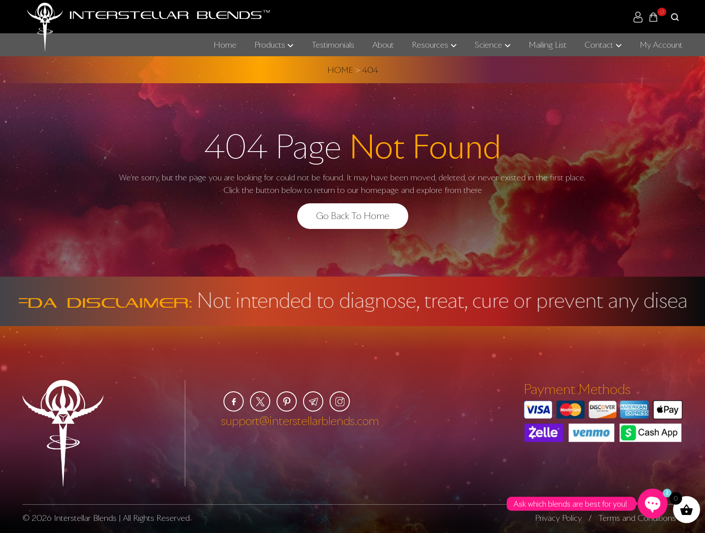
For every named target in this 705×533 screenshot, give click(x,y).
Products (269, 44)
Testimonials (333, 44)
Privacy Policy (558, 518)
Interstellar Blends (85, 518)
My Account (661, 44)
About (383, 44)
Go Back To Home (352, 215)
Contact (599, 44)
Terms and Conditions (637, 518)
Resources (430, 44)
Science (488, 44)
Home (225, 44)
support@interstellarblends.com (300, 420)
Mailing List (548, 44)
